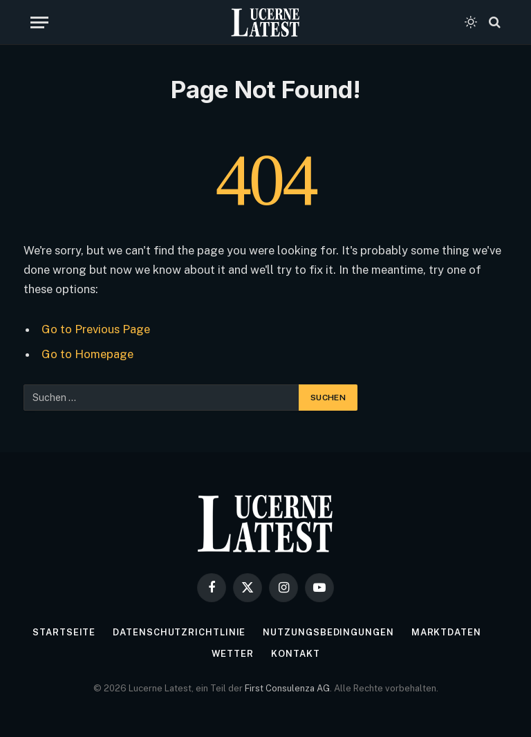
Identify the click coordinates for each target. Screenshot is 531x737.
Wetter (233, 654)
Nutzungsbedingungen (328, 632)
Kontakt (295, 654)
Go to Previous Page (95, 329)
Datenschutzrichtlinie (179, 632)
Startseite (63, 632)
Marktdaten (446, 632)
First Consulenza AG (287, 688)
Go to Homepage (87, 354)
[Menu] (39, 22)
